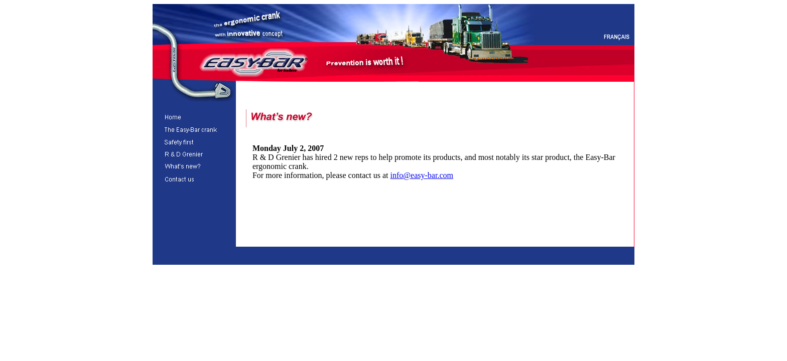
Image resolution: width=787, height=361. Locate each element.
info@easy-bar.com (421, 175)
